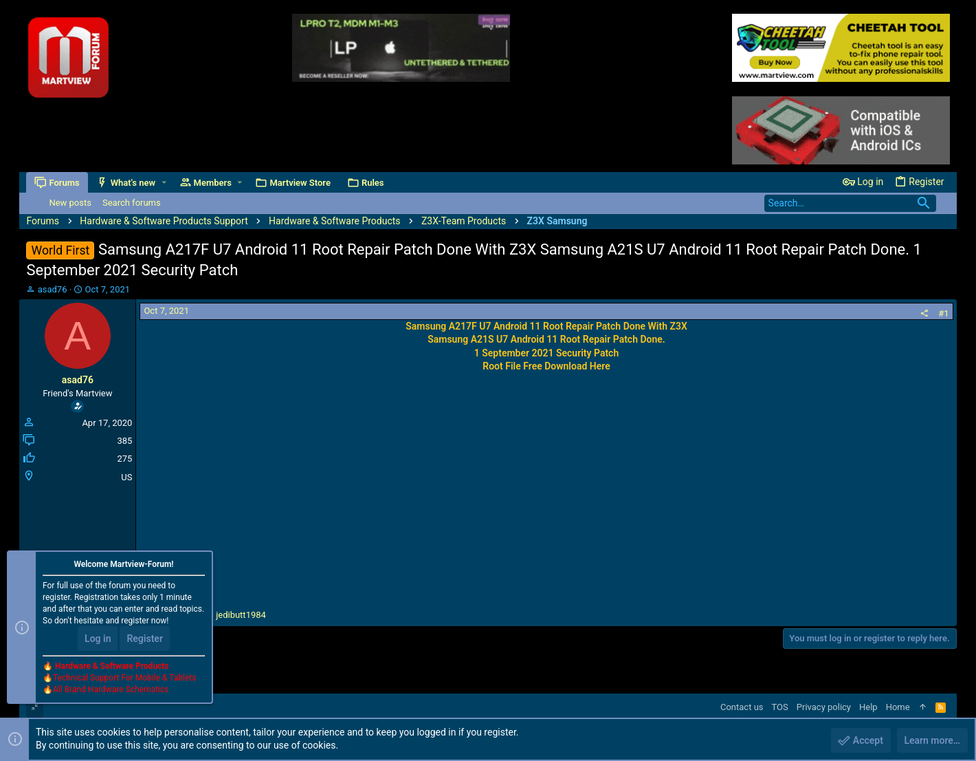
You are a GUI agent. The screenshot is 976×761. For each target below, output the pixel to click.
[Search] (850, 203)
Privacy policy (824, 707)
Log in (98, 638)
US (126, 477)
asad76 (52, 289)
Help (868, 707)
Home (898, 707)
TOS (780, 707)
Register (144, 638)
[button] (164, 182)
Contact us (742, 707)
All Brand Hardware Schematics (110, 689)
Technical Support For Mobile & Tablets (124, 678)
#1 (943, 313)
